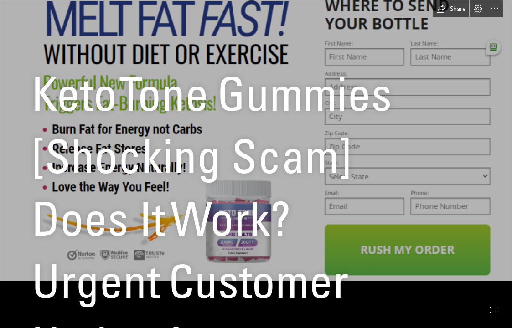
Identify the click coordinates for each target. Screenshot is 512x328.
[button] (451, 8)
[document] (256, 164)
